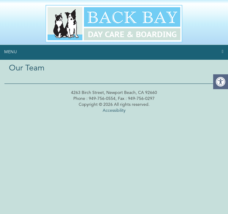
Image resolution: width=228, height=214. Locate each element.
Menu (10, 52)
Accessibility (114, 110)
